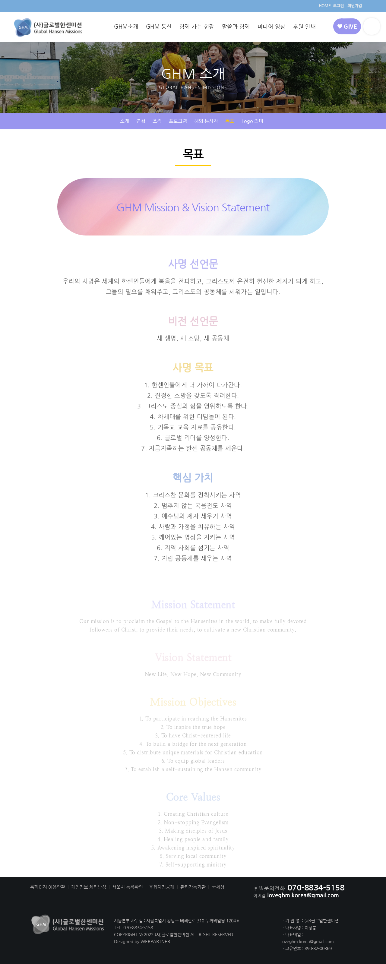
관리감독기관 (193, 887)
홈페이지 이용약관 (47, 887)
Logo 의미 (252, 121)
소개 (124, 121)
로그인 (338, 5)
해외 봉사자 (206, 121)
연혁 (140, 121)
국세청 (218, 887)
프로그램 (178, 121)
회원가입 (354, 5)
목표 (229, 121)
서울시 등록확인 (127, 887)
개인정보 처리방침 (88, 887)
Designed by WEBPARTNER (142, 941)
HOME (325, 5)
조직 (157, 121)
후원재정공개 (161, 887)
